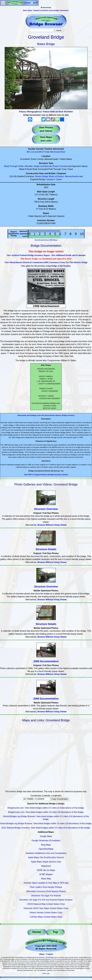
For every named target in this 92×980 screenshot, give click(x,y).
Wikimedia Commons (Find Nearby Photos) (46, 891)
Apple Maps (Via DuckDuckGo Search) (46, 857)
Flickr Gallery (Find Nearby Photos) (46, 887)
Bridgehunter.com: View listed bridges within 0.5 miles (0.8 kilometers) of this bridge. (45, 808)
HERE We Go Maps (46, 870)
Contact (49, 954)
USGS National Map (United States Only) (46, 904)
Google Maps (46, 836)
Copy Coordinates (59, 799)
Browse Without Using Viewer (52, 525)
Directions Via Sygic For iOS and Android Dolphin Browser (46, 900)
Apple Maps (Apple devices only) (46, 862)
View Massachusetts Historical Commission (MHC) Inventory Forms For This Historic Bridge (46, 262)
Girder (21, 166)
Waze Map (46, 879)
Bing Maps (46, 845)
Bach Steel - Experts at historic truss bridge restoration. (46, 10)
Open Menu (3, 3)
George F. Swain (54, 179)
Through (13, 166)
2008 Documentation (46, 661)
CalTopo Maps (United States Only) (46, 917)
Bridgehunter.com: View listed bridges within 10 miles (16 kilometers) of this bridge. (46, 812)
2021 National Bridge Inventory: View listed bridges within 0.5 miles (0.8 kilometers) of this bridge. (46, 828)
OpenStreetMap (46, 849)
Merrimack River (57, 152)
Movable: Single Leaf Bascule (38, 166)
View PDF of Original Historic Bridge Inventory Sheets (46, 475)
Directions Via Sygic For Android (46, 896)
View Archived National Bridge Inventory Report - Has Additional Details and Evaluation (45, 255)
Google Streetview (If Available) (46, 840)
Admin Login (46, 973)
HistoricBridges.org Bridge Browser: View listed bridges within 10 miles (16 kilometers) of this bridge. (46, 823)
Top (55, 932)
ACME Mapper (46, 874)
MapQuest (46, 866)
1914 (11, 176)
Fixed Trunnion (60, 166)
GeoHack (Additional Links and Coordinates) (46, 853)
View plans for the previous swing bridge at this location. (46, 266)
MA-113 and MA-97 (36, 152)
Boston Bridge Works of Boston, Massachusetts (57, 176)
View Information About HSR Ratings (46, 240)
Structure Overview (46, 509)
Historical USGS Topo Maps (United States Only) (46, 908)
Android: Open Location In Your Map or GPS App (46, 883)
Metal (6, 166)
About (41, 954)
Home (36, 932)
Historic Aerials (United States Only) (46, 912)
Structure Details (46, 549)
